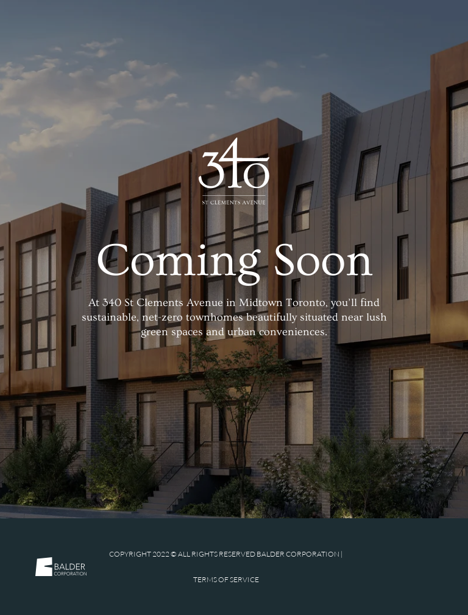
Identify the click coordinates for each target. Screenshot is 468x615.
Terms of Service (226, 579)
